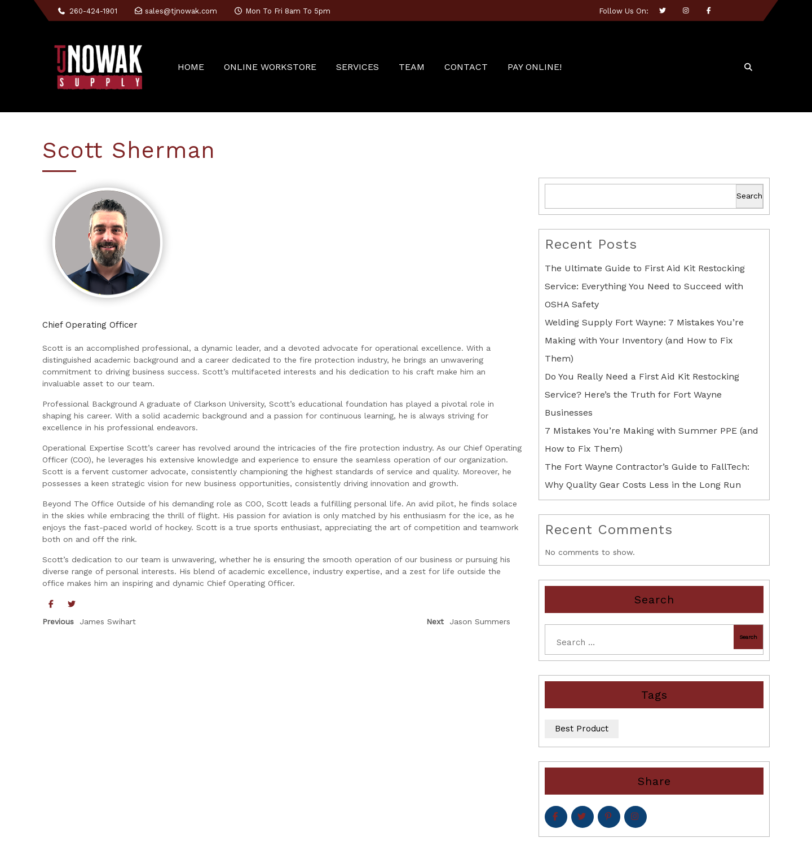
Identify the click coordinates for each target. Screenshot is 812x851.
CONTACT (466, 66)
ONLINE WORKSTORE (270, 66)
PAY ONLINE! (535, 66)
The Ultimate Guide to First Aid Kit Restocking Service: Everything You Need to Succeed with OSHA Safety (645, 286)
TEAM (412, 66)
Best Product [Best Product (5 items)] (581, 729)
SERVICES (357, 66)
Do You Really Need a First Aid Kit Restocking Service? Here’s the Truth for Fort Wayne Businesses (642, 394)
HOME (191, 66)
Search (749, 195)
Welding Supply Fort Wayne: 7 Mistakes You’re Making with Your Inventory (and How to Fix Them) (644, 340)
